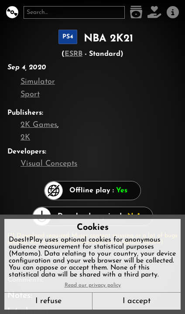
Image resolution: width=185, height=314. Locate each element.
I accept (137, 301)
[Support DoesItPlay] (154, 12)
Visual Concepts (49, 164)
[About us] (173, 12)
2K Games (39, 125)
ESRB (73, 54)
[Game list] (136, 12)
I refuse (48, 301)
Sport (30, 94)
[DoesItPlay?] (12, 12)
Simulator (38, 82)
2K (25, 137)
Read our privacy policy (93, 285)
